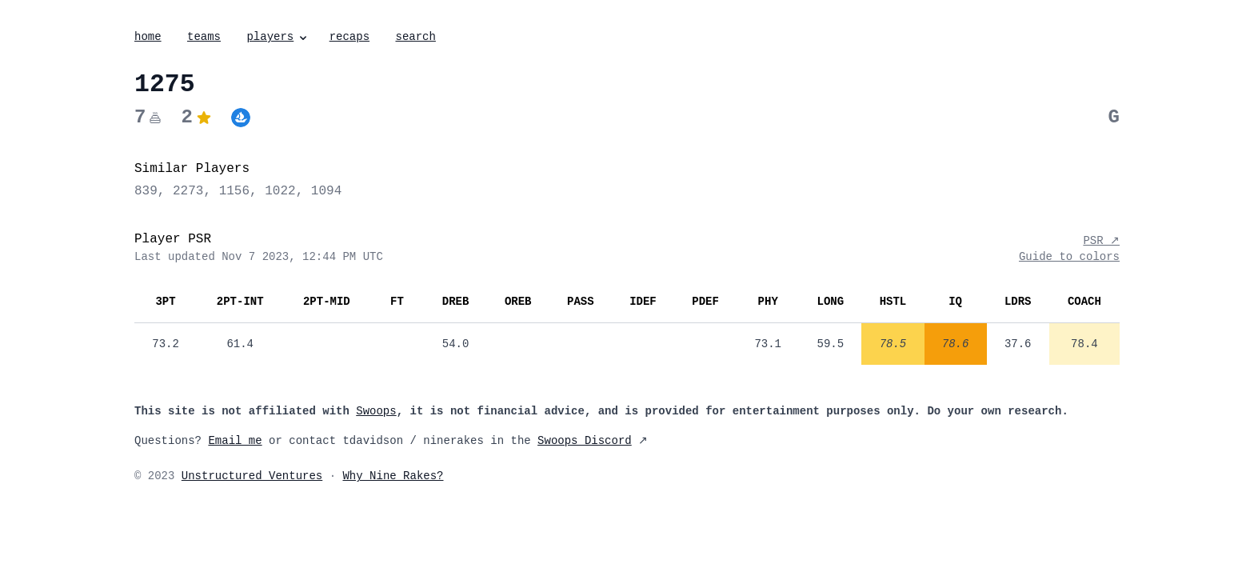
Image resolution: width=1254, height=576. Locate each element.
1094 (326, 191)
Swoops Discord (584, 440)
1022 (280, 191)
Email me (235, 440)
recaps (349, 36)
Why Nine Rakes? (392, 476)
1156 (234, 191)
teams (204, 36)
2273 (188, 191)
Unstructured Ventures (252, 476)
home (148, 36)
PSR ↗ (1101, 240)
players (278, 36)
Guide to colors (1069, 256)
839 (146, 191)
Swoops (376, 411)
